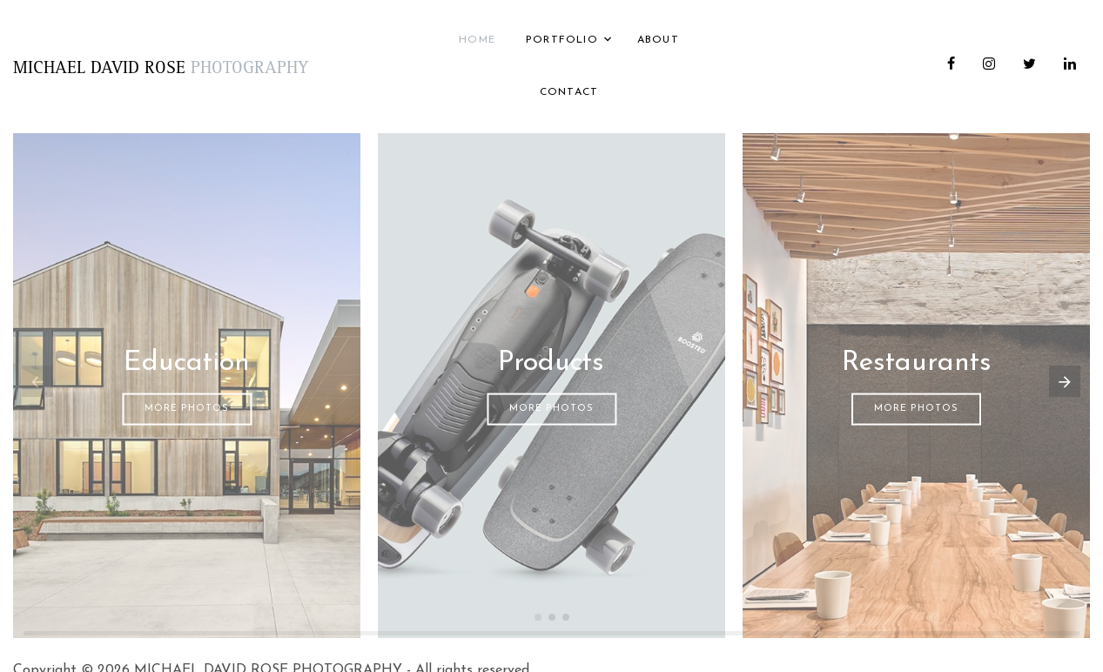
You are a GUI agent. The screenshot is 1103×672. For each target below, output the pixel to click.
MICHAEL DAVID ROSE (161, 69)
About (658, 40)
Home (477, 40)
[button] (538, 617)
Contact (569, 92)
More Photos (187, 408)
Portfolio (562, 40)
